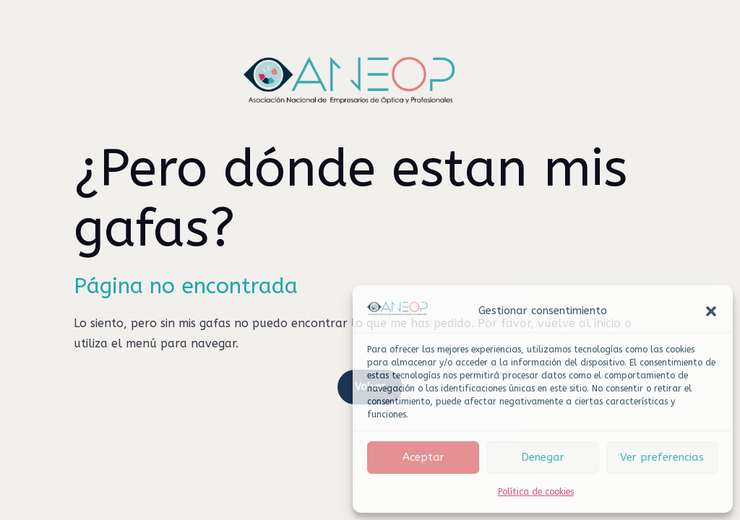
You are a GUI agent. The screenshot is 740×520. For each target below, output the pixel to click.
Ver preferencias (662, 457)
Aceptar (423, 457)
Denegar (542, 457)
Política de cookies (536, 492)
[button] (711, 311)
